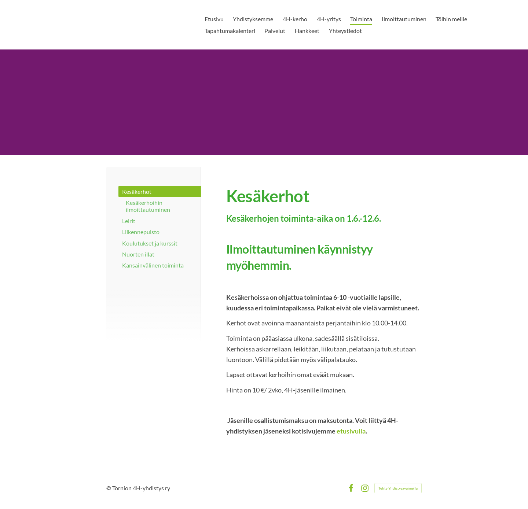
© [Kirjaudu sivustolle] (109, 487)
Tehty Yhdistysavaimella (398, 488)
